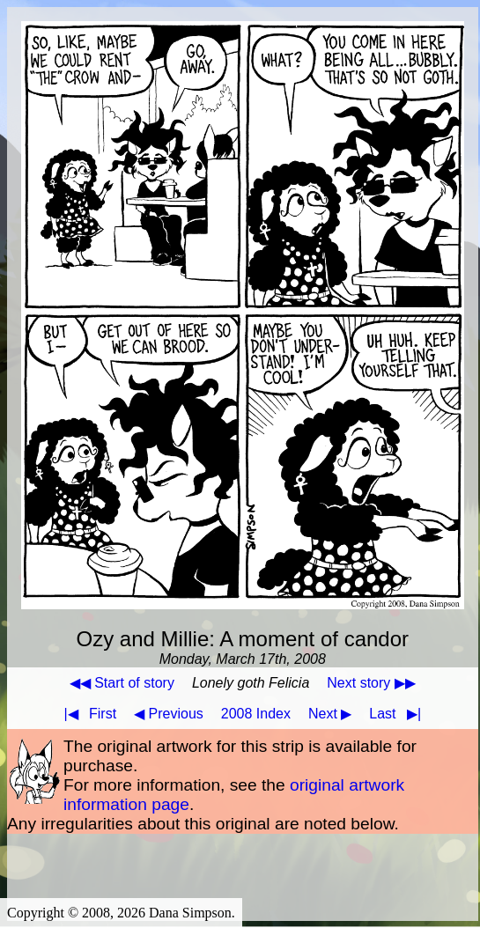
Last (398, 713)
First (86, 713)
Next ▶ (329, 713)
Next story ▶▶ (371, 682)
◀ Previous (168, 713)
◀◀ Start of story (122, 682)
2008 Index (256, 713)
